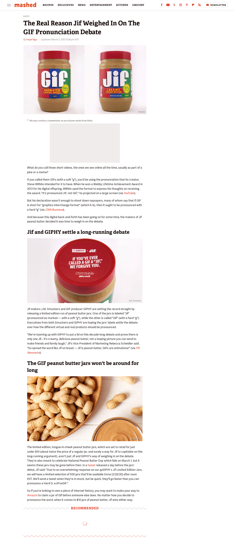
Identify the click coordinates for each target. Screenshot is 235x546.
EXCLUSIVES (66, 5)
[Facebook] (162, 6)
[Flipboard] (193, 6)
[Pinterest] (187, 6)
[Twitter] (174, 6)
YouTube (129, 193)
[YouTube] (168, 6)
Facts (26, 16)
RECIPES (48, 5)
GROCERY (138, 5)
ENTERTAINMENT (101, 5)
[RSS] (199, 6)
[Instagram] (180, 6)
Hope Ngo (31, 39)
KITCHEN (122, 5)
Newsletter (216, 5)
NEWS (82, 5)
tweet (91, 465)
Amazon (32, 495)
